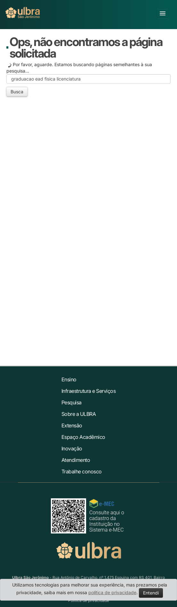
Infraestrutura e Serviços (88, 391)
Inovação (71, 448)
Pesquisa (71, 402)
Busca (17, 91)
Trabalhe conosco (81, 471)
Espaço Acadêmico (83, 437)
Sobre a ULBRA (78, 414)
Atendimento (75, 460)
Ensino (68, 379)
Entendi (151, 592)
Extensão (71, 425)
